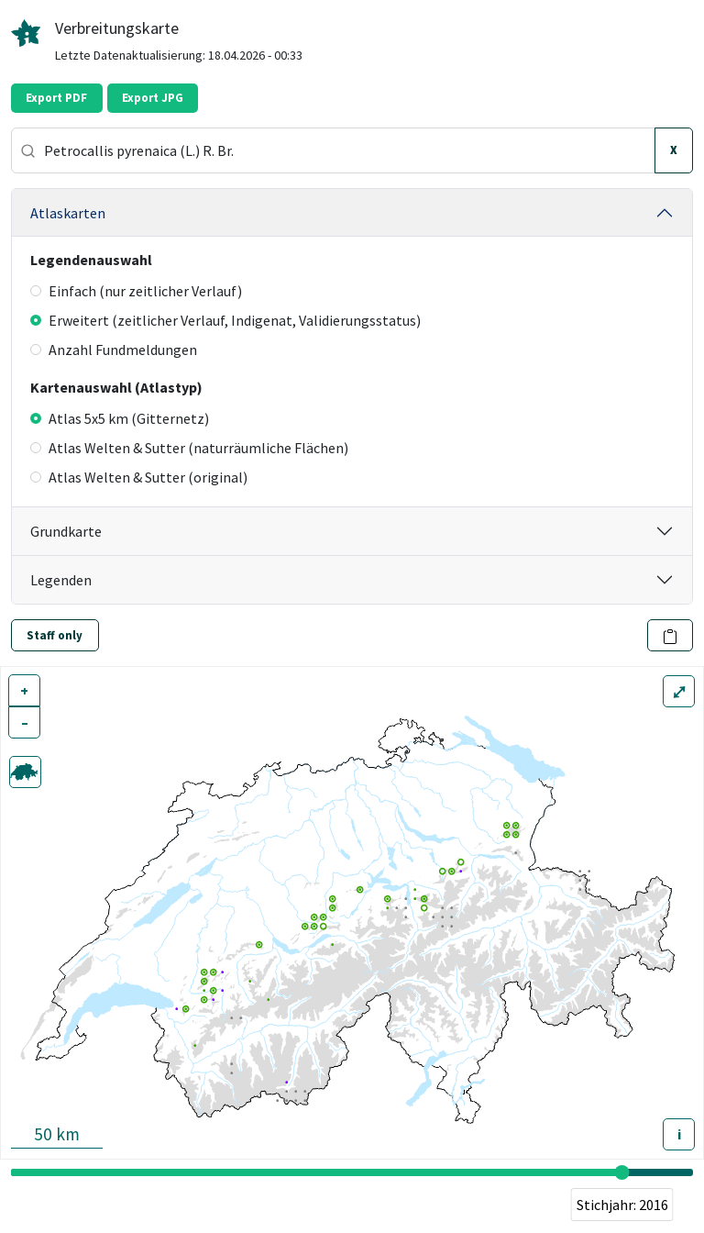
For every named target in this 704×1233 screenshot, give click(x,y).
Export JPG (152, 98)
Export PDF (56, 98)
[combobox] (333, 150)
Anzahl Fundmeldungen (113, 349)
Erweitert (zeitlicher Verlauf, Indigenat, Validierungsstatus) (225, 320)
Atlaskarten (67, 213)
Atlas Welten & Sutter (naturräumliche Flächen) (189, 448)
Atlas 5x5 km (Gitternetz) (119, 418)
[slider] (622, 1172)
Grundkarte (66, 531)
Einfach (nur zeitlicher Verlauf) (136, 291)
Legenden (61, 580)
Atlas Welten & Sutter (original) (139, 477)
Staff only (54, 635)
